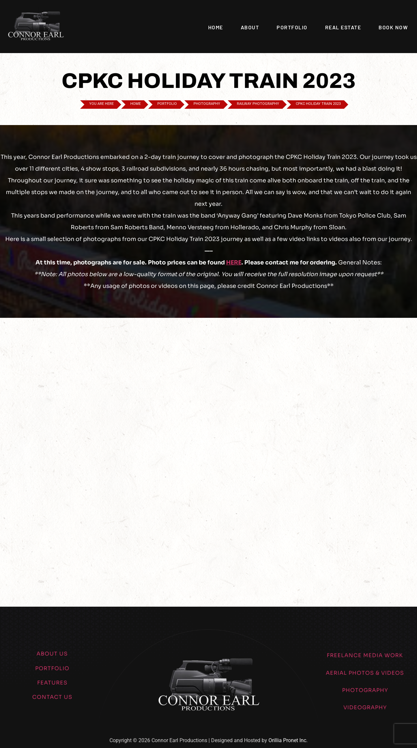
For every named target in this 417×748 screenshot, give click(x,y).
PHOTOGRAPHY (365, 690)
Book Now (393, 27)
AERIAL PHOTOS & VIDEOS (365, 673)
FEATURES (52, 682)
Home (215, 27)
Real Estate (343, 27)
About (250, 27)
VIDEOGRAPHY (365, 707)
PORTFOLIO (52, 668)
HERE (233, 262)
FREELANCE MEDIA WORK (365, 655)
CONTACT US (52, 697)
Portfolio (292, 27)
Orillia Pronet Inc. (288, 740)
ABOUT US (52, 653)
